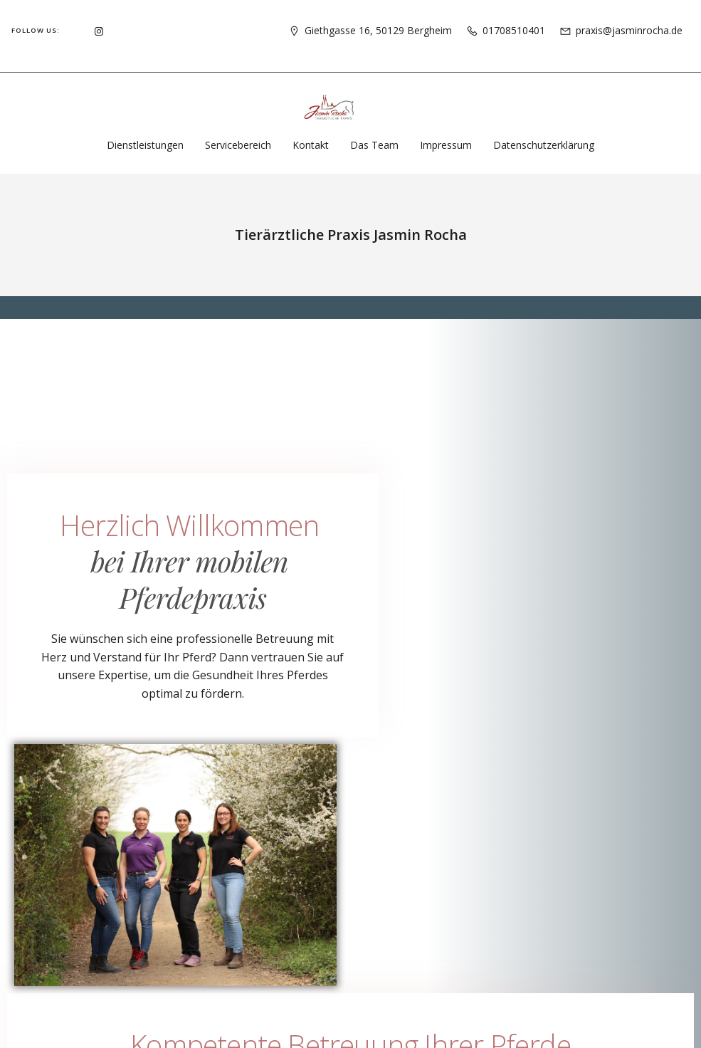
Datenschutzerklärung (543, 145)
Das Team (374, 145)
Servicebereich (238, 145)
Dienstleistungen (145, 145)
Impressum (446, 145)
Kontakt (310, 145)
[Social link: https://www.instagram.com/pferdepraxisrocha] (99, 30)
